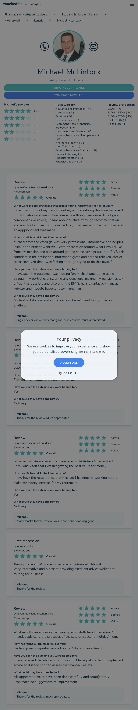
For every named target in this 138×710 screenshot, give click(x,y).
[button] (69, 373)
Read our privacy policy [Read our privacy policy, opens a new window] (92, 352)
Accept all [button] (69, 363)
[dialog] (69, 355)
